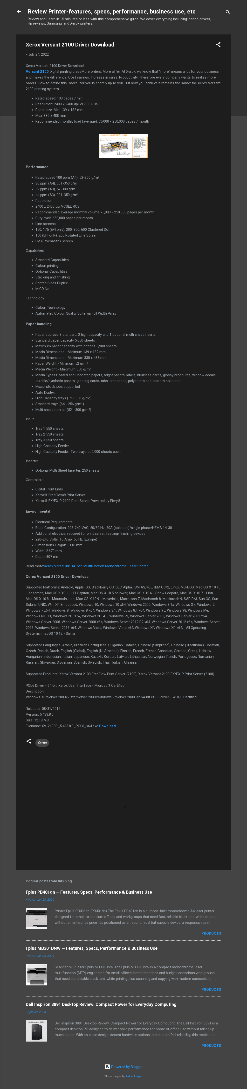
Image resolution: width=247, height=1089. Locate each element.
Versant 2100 (37, 71)
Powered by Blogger (123, 1067)
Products (211, 933)
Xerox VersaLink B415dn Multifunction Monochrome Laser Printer (96, 566)
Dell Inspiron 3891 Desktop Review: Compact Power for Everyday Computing (101, 1004)
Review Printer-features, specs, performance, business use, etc (112, 11)
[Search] (228, 13)
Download (107, 726)
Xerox (42, 743)
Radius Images (134, 1076)
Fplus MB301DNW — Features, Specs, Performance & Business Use (92, 948)
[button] (218, 45)
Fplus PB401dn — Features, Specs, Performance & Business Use (89, 892)
